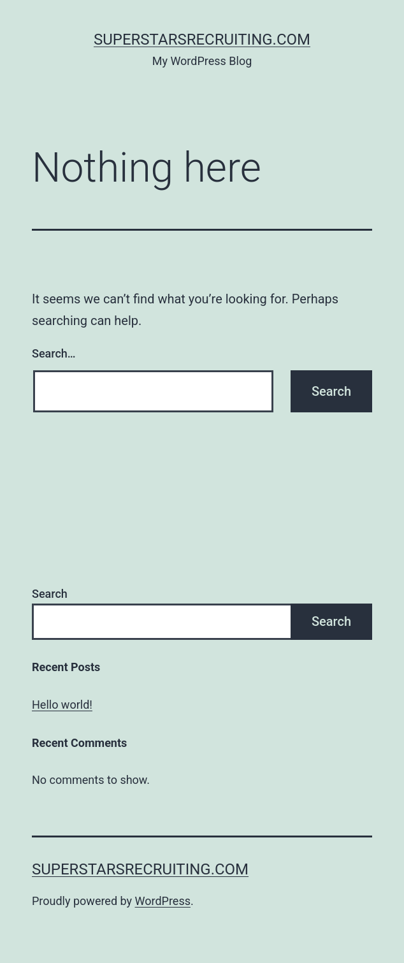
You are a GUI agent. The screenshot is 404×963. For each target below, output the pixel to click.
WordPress (163, 901)
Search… (54, 353)
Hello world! (62, 704)
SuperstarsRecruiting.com (202, 39)
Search (50, 593)
